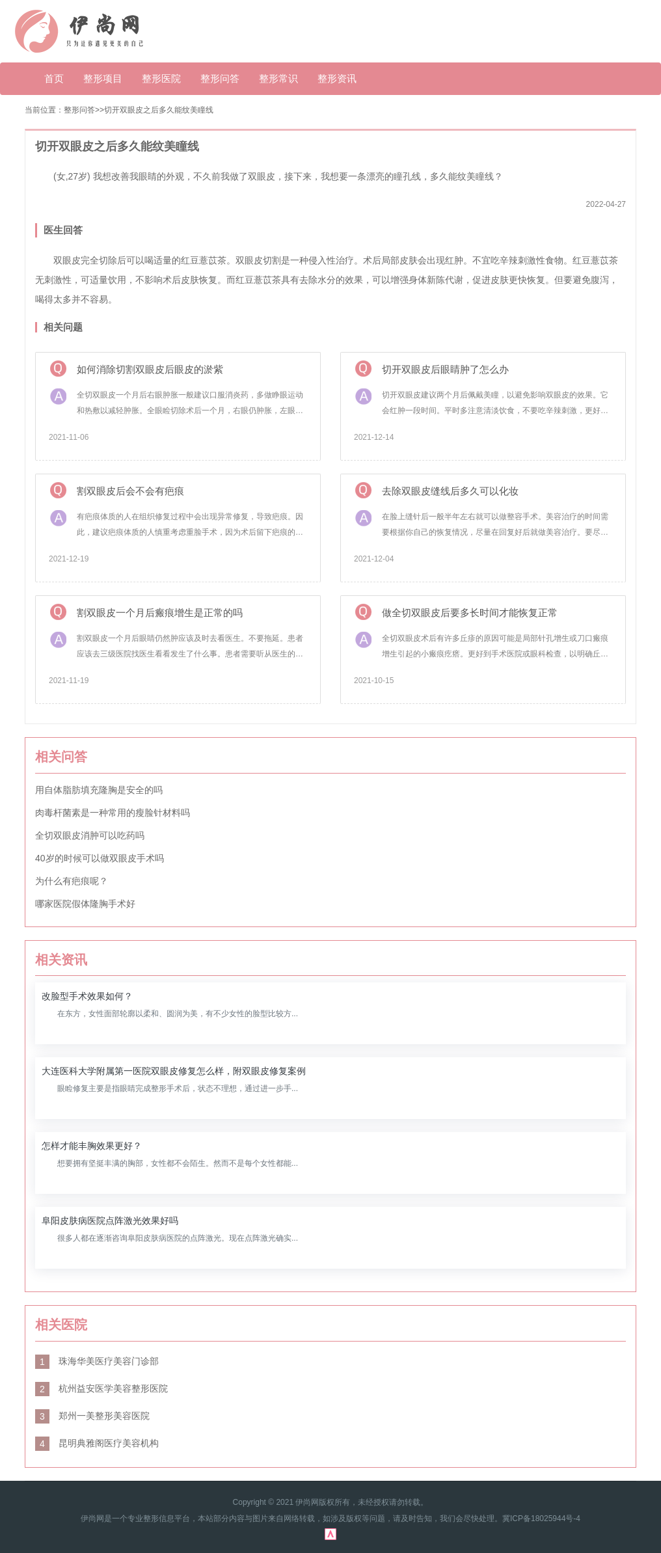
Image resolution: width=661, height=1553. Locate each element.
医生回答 (63, 230)
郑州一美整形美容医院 (92, 1416)
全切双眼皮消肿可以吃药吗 (89, 835)
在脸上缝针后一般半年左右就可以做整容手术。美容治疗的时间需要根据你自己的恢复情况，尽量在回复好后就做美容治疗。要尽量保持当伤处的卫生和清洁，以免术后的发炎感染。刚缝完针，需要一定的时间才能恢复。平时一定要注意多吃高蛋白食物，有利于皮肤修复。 (495, 526)
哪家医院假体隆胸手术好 (85, 903)
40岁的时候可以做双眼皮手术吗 (99, 858)
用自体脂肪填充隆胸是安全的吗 (99, 790)
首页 (54, 78)
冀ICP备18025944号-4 (541, 1518)
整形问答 (219, 78)
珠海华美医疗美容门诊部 (97, 1361)
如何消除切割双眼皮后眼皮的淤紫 (150, 369)
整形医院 (161, 78)
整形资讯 (337, 78)
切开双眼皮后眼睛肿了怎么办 (445, 369)
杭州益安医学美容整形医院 (101, 1388)
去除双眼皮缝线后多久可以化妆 (450, 490)
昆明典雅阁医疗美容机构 (97, 1443)
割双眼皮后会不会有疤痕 (130, 490)
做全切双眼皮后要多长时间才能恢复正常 (470, 612)
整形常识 (278, 78)
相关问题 (63, 326)
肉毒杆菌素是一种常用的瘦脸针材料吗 (112, 812)
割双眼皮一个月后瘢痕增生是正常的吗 (160, 612)
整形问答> (82, 110)
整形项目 (102, 78)
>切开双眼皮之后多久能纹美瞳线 (156, 110)
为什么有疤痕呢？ (71, 881)
